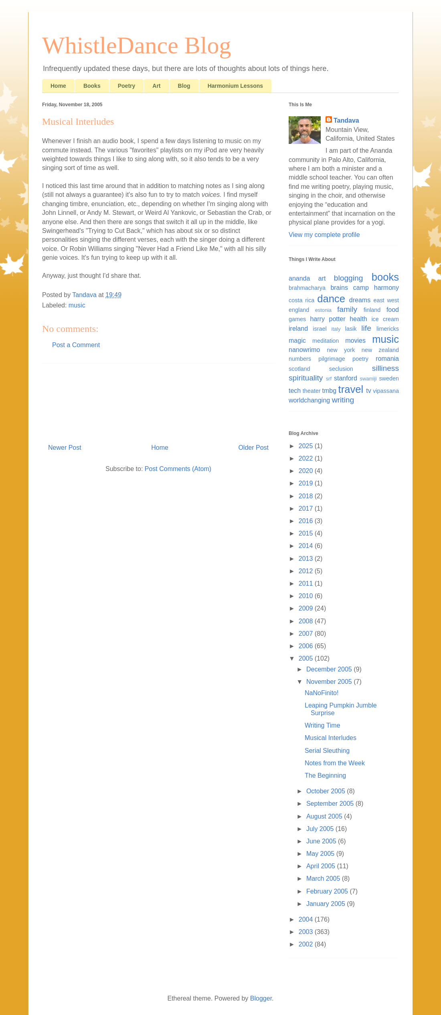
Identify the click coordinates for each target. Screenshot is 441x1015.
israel (319, 329)
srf (329, 379)
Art (156, 86)
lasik (351, 329)
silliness (385, 368)
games (297, 319)
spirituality (306, 378)
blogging (348, 278)
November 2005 (330, 681)
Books (92, 86)
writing (343, 400)
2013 (307, 558)
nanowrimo (304, 349)
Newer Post (64, 447)
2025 (307, 446)
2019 (307, 483)
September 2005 (331, 803)
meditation (325, 341)
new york (341, 350)
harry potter (327, 318)
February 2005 (328, 891)
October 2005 (326, 791)
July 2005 (321, 828)
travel (351, 389)
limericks (387, 329)
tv (368, 390)
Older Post (253, 447)
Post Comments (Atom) (178, 468)
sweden (389, 378)
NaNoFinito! (321, 692)
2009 (307, 608)
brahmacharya (307, 288)
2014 (307, 545)
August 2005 (325, 816)
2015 (307, 533)
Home (58, 86)
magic (297, 340)
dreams (359, 300)
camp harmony (376, 287)
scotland (299, 369)
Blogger (261, 998)
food (392, 309)
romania (387, 358)
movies (355, 340)
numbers (300, 359)
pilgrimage (331, 359)
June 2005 (322, 841)
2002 (307, 944)
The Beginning (325, 775)
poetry (360, 359)
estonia (323, 310)
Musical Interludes (330, 737)
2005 (307, 658)
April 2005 (321, 866)
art (322, 278)
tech (295, 390)
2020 (307, 470)
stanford (345, 378)
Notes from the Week (335, 763)
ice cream (385, 319)
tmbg (329, 390)
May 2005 (321, 853)
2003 (307, 931)
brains (339, 287)
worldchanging (309, 400)
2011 (307, 583)
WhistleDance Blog (136, 45)
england (299, 310)
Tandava (346, 120)
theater (312, 391)
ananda (299, 278)
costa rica (301, 300)
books (385, 277)
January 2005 (326, 903)
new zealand (380, 350)
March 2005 (324, 878)
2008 (307, 621)
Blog (184, 86)
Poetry (127, 86)
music (77, 305)
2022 (307, 458)
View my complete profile (324, 234)
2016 (307, 521)
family (347, 309)
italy (336, 329)
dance (331, 298)
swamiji (368, 379)
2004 (307, 919)
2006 (307, 646)
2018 (307, 496)
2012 (307, 571)
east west (386, 300)
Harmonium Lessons (235, 86)
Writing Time (322, 725)
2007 (307, 633)
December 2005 (330, 669)
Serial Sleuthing (327, 750)
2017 (307, 508)
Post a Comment (76, 345)
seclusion (341, 369)
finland (372, 310)
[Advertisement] (158, 400)
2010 (307, 595)
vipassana (386, 391)
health (358, 318)
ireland (298, 328)
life (366, 328)
